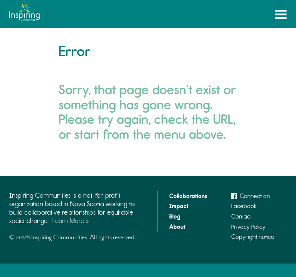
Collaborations (188, 196)
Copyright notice (252, 236)
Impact (178, 206)
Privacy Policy (248, 226)
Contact (241, 216)
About (177, 226)
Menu (281, 16)
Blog (174, 216)
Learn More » (70, 221)
